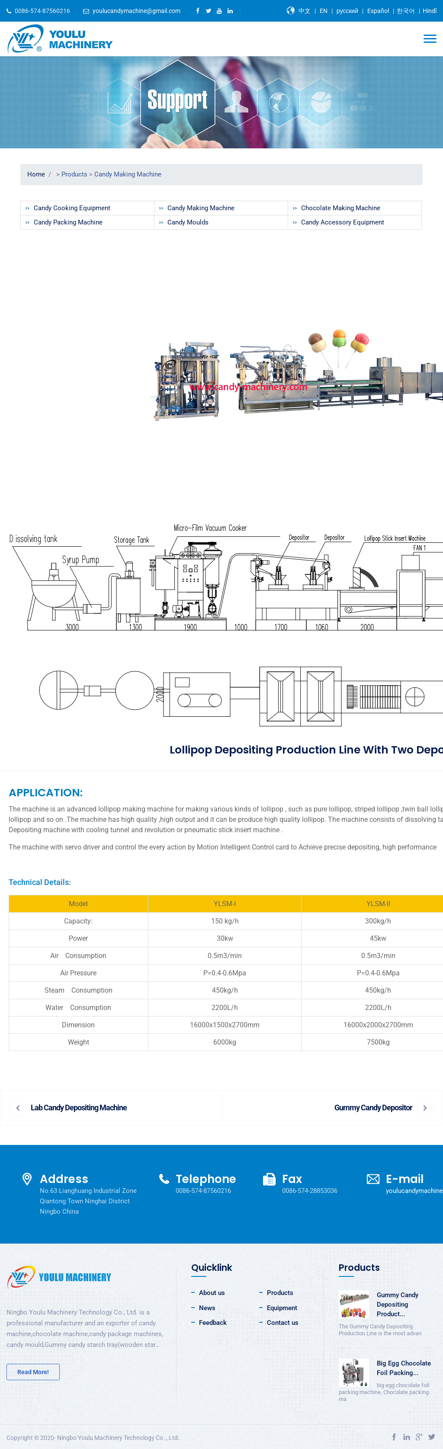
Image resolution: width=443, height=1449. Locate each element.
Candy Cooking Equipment (72, 208)
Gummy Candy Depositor (373, 1107)
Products (74, 174)
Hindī (430, 10)
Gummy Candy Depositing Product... (397, 1304)
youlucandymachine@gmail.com (136, 10)
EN (323, 10)
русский (347, 10)
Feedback (213, 1323)
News (207, 1308)
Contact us (283, 1323)
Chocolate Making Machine (340, 208)
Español (378, 10)
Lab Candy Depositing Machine (79, 1107)
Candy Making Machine (127, 174)
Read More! (33, 1372)
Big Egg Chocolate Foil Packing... (404, 1368)
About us (212, 1293)
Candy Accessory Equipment (342, 222)
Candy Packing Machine (68, 222)
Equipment (282, 1308)
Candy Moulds (188, 222)
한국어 (406, 10)
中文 (305, 10)
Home (36, 174)
